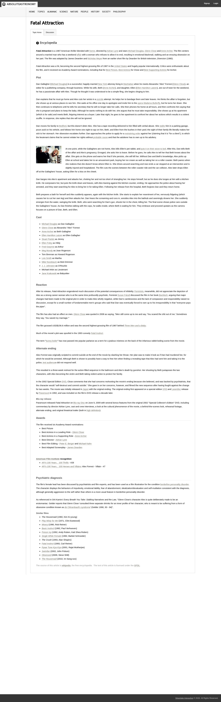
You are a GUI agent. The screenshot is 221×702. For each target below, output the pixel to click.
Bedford (63, 126)
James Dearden (74, 447)
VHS (165, 389)
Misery (45, 524)
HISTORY (95, 12)
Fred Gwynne (48, 247)
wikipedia (66, 565)
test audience (49, 362)
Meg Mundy (47, 250)
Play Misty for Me (50, 521)
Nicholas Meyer (95, 58)
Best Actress (124, 70)
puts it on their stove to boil (153, 149)
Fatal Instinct (97, 333)
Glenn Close (151, 51)
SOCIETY (106, 12)
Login (216, 3)
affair (79, 54)
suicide (100, 99)
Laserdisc (176, 389)
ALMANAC (52, 12)
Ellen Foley (47, 243)
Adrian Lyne (112, 51)
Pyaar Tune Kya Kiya (51, 547)
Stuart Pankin (48, 239)
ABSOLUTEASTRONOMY (21, 4)
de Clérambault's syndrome (77, 507)
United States (120, 66)
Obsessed (46, 555)
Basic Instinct (48, 528)
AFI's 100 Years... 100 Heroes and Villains (61, 466)
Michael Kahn (85, 443)
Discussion (50, 32)
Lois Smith (47, 258)
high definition (93, 410)
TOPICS (41, 12)
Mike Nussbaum (49, 262)
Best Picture (111, 70)
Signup (207, 3)
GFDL (137, 565)
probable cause (100, 137)
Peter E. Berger (66, 443)
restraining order (132, 133)
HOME (32, 12)
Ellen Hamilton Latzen (147, 88)
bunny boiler (52, 341)
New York (102, 84)
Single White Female (51, 536)
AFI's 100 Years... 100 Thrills (55, 462)
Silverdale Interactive (184, 698)
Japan (86, 389)
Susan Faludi (124, 295)
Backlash (163, 295)
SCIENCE (64, 12)
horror (92, 51)
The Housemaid (49, 559)
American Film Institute (47, 459)
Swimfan (46, 551)
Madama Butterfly (152, 103)
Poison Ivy (46, 532)
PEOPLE (84, 12)
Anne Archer (167, 51)
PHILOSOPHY (119, 12)
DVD (64, 381)
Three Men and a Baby (135, 325)
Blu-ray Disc (79, 402)
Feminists (138, 291)
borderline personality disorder (174, 484)
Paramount (44, 393)
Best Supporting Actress (155, 70)
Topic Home (37, 32)
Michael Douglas (136, 51)
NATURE (74, 12)
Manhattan (128, 84)
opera (140, 103)
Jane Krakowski (49, 273)
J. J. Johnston (48, 266)
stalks (162, 126)
